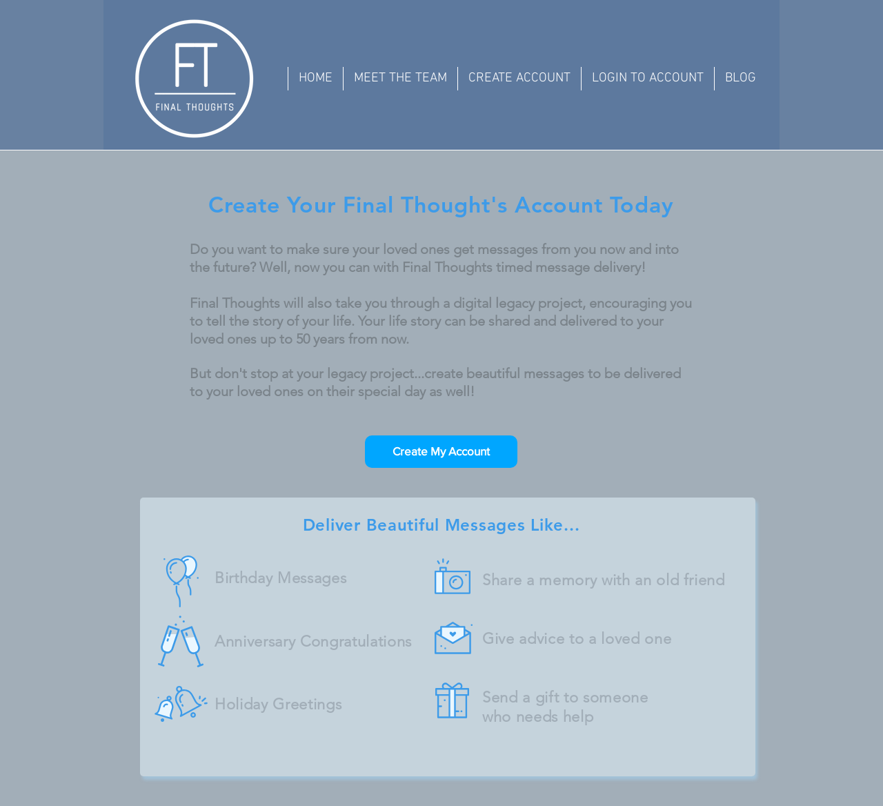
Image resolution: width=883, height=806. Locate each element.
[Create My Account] (441, 451)
